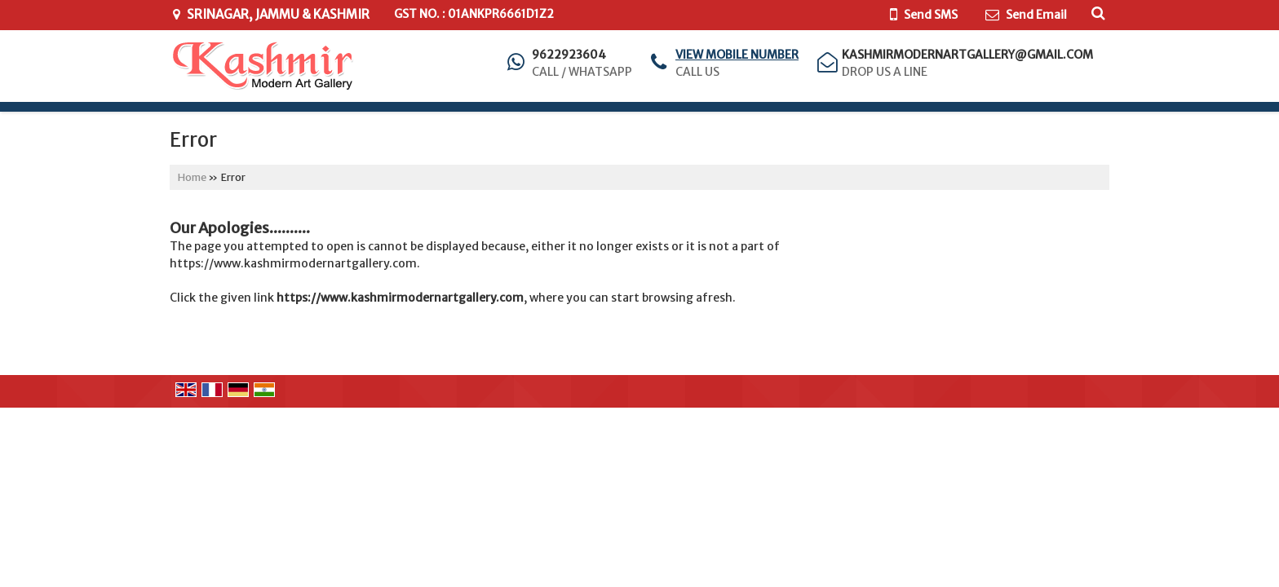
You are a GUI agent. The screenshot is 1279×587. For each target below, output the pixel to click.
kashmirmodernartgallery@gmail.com (967, 54)
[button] (737, 54)
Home (192, 177)
